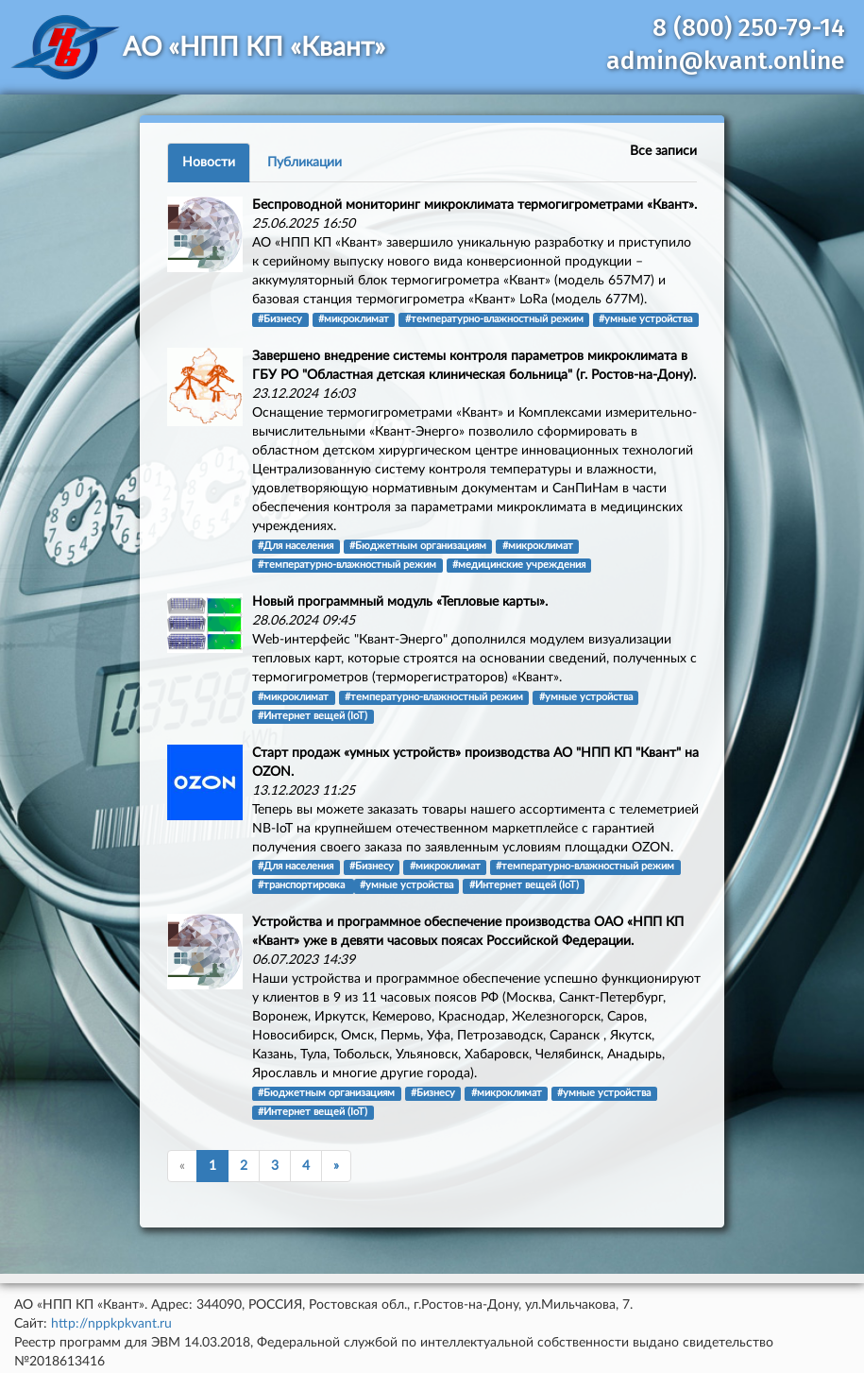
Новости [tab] (208, 162)
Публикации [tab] (304, 162)
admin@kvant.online (725, 61)
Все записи (663, 151)
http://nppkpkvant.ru (111, 1323)
